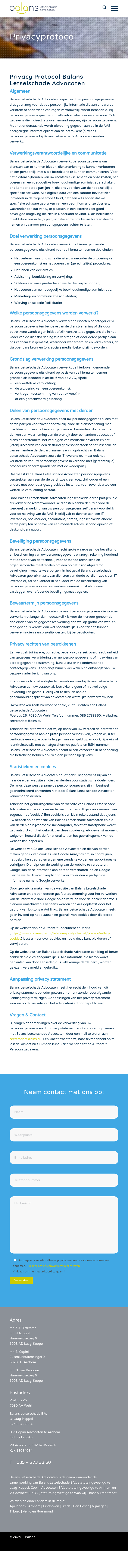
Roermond (45, 1511)
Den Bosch (81, 1506)
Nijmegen (99, 1506)
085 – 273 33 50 (34, 1462)
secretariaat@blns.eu (25, 1039)
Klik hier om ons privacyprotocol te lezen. (54, 1266)
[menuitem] (102, 8)
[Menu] (112, 8)
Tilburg (15, 1511)
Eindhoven (51, 1506)
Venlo (27, 1511)
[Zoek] (102, 8)
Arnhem (34, 1506)
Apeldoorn (18, 1506)
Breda (66, 1506)
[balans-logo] (53, 8)
